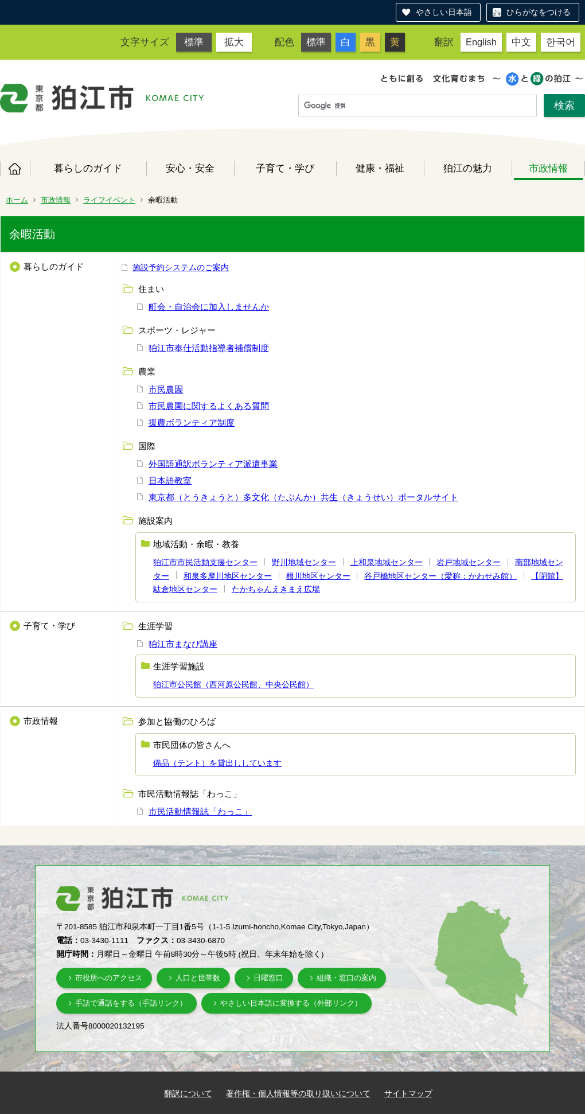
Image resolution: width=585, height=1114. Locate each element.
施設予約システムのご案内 (180, 267)
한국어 (560, 42)
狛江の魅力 (467, 168)
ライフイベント (109, 200)
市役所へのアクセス (108, 977)
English (481, 42)
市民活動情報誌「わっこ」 (200, 811)
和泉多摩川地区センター (228, 576)
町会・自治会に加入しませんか (209, 306)
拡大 (234, 42)
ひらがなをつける (538, 12)
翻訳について (188, 1093)
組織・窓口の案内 (346, 977)
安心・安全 (190, 168)
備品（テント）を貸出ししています (217, 763)
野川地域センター (304, 562)
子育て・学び (285, 168)
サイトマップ (408, 1093)
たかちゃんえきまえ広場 (276, 589)
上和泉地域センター (386, 562)
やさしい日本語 (444, 12)
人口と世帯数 (198, 977)
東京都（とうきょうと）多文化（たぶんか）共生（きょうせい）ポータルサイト (303, 497)
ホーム (15, 168)
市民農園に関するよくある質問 (209, 406)
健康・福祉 (380, 168)
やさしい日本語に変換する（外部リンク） (291, 1003)
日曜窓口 (268, 977)
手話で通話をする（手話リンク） (131, 1003)
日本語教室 (170, 480)
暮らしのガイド (88, 168)
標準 (194, 42)
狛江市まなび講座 (183, 644)
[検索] (417, 106)
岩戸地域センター (468, 562)
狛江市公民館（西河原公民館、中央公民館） (233, 684)
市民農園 (166, 389)
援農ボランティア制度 (192, 422)
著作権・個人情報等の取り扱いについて (298, 1093)
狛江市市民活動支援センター (205, 562)
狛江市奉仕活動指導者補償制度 (209, 348)
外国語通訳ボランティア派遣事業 (213, 464)
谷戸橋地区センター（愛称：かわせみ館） (440, 576)
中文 (521, 42)
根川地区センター (318, 576)
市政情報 (548, 168)
